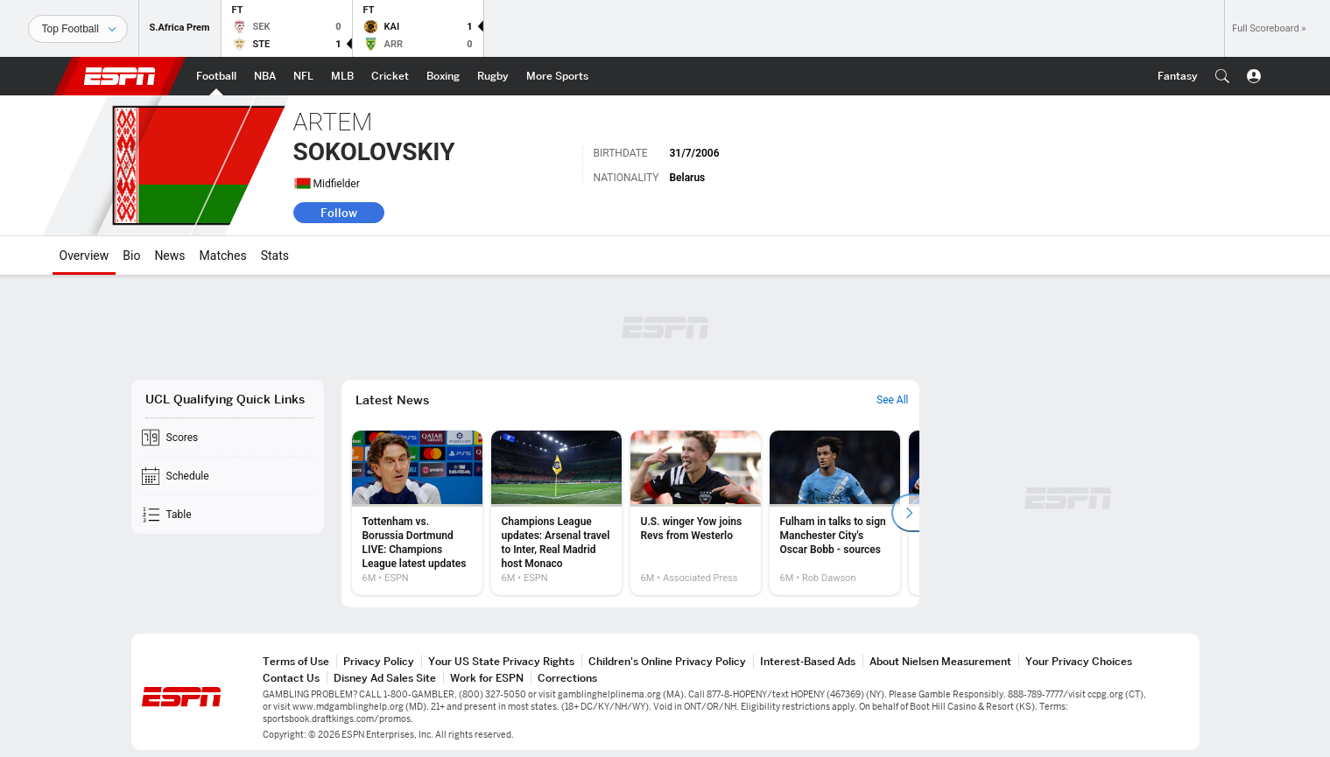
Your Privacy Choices (1078, 661)
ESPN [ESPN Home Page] (120, 76)
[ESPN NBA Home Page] (265, 76)
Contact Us (291, 677)
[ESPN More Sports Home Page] (557, 76)
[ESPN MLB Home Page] (342, 76)
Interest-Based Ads (807, 661)
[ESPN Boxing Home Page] (443, 76)
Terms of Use (296, 661)
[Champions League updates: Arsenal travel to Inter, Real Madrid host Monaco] (556, 513)
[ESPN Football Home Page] (216, 76)
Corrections (567, 677)
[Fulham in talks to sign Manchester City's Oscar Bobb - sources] (835, 513)
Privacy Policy (378, 661)
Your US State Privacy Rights (501, 661)
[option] (417, 513)
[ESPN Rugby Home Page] (493, 76)
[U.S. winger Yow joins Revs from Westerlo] (695, 513)
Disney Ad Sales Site (385, 677)
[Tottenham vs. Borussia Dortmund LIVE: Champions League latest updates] (417, 513)
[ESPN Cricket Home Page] (390, 76)
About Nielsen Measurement (940, 661)
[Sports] (78, 29)
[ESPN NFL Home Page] (303, 76)
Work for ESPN (487, 677)
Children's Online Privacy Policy (667, 661)
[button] (1222, 76)
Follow (338, 213)
